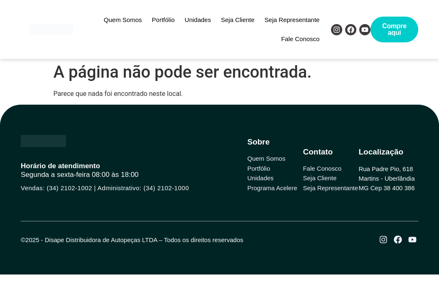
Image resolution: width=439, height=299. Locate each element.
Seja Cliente (238, 19)
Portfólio (163, 19)
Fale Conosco (300, 38)
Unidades (198, 19)
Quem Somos (123, 19)
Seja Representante (292, 19)
